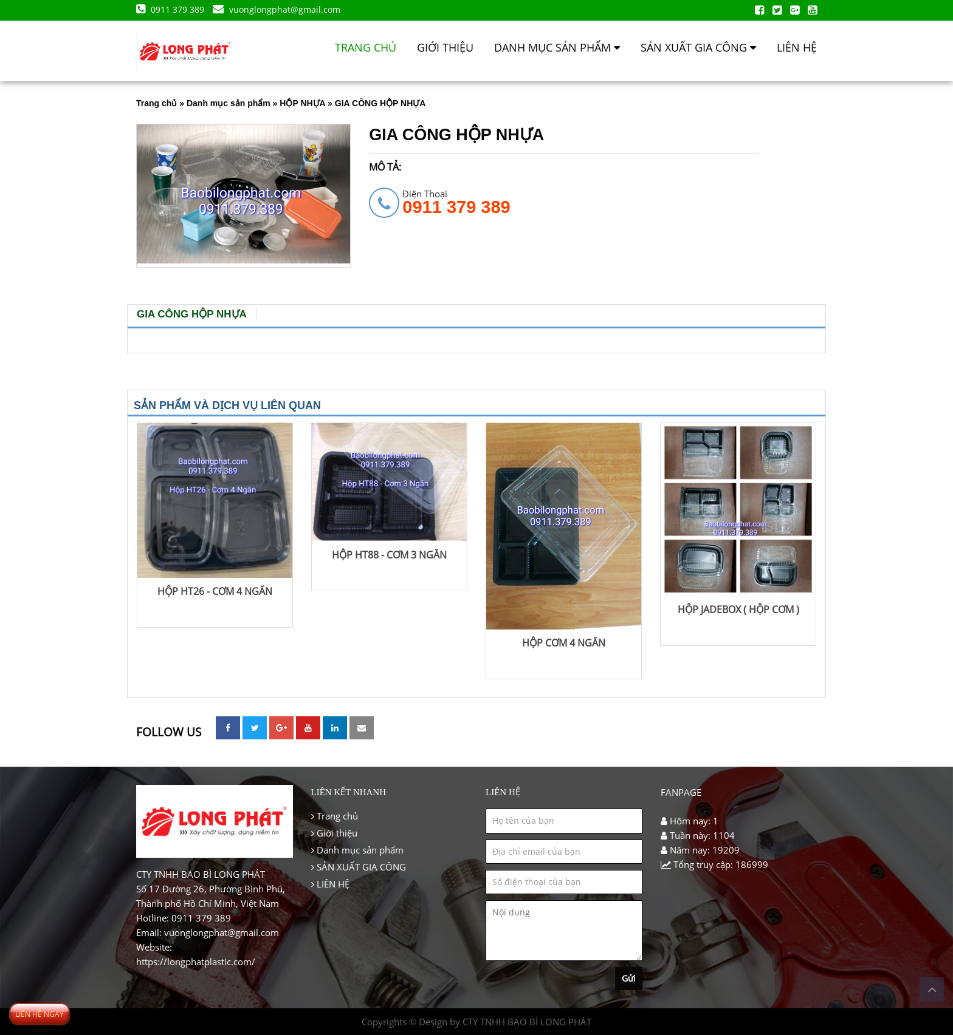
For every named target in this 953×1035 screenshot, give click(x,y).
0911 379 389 (171, 9)
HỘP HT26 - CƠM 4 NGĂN (214, 591)
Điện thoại (456, 201)
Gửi (629, 978)
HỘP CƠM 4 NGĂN (563, 643)
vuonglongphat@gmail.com (276, 9)
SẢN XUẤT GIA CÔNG (698, 47)
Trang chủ (365, 47)
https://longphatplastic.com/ (195, 961)
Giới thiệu (445, 47)
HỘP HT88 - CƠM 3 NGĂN (389, 555)
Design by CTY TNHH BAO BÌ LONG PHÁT (505, 1022)
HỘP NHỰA (302, 103)
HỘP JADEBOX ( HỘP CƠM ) (738, 609)
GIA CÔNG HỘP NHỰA (192, 314)
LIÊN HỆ (797, 47)
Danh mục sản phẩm (557, 47)
